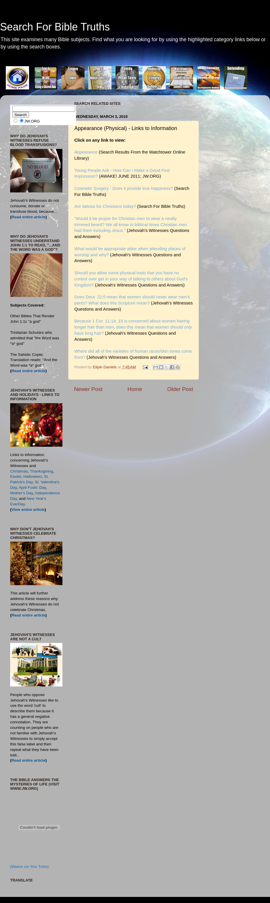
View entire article (28, 509)
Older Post (180, 389)
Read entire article (29, 217)
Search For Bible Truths (55, 27)
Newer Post (88, 389)
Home (134, 389)
